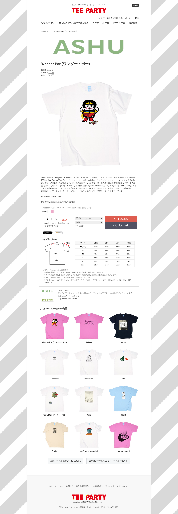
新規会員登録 (112, 18)
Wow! (123, 415)
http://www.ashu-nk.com (68, 298)
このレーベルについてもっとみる (65, 461)
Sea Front (54, 379)
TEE (51, 31)
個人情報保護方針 (83, 486)
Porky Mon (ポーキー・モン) (54, 415)
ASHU (50, 70)
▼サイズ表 (79, 226)
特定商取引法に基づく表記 (103, 486)
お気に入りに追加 (120, 225)
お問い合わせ (122, 486)
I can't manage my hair (88, 451)
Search (135, 5)
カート (131, 18)
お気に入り (123, 18)
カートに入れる (121, 219)
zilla (123, 379)
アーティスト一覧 (100, 22)
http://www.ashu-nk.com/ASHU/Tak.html (58, 202)
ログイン (102, 18)
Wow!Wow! (89, 379)
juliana (89, 342)
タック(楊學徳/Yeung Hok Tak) (53, 177)
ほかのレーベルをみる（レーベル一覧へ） (108, 461)
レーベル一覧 (119, 22)
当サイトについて (56, 486)
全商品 (43, 31)
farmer (123, 342)
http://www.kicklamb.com (51, 196)
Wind (89, 415)
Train (54, 451)
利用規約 (69, 486)
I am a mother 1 (123, 451)
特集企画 (133, 22)
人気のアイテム (48, 22)
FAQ (137, 18)
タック (51, 72)
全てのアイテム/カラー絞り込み (74, 22)
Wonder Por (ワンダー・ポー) (54, 342)
